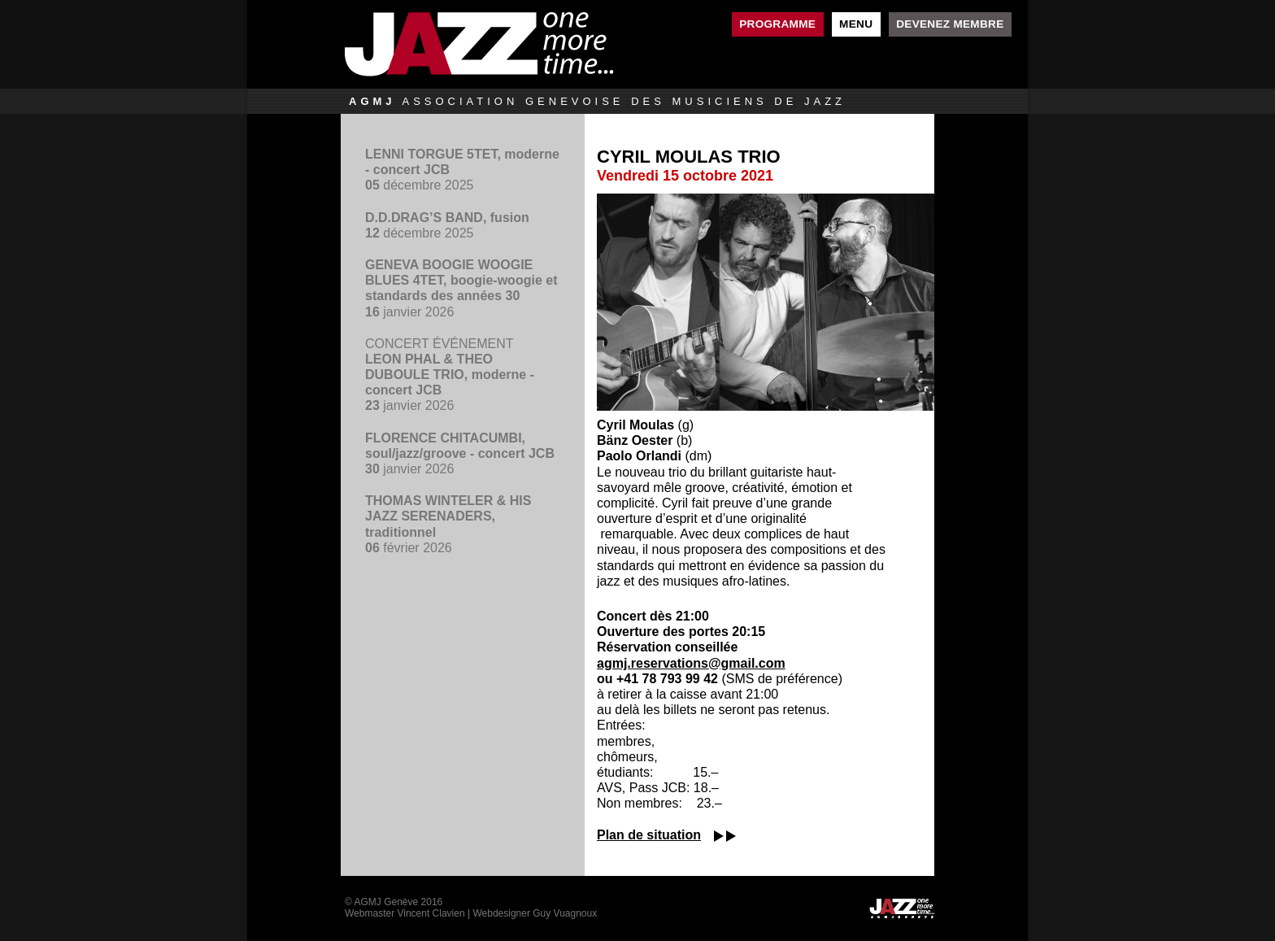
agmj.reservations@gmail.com (691, 663)
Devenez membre (949, 24)
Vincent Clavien (430, 913)
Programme (777, 24)
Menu (855, 24)
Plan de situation (649, 835)
